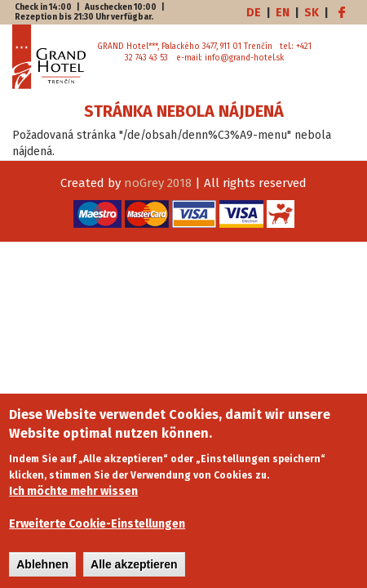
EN (283, 13)
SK (311, 13)
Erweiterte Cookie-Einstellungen (97, 531)
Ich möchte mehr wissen (73, 499)
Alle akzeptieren (134, 571)
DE (253, 13)
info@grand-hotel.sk (244, 58)
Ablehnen (42, 571)
